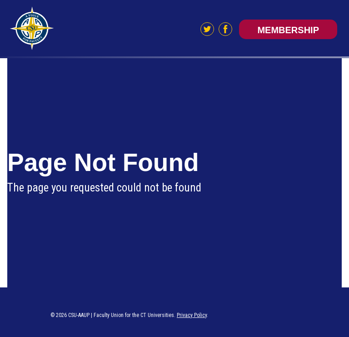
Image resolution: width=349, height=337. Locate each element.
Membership (288, 30)
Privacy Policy (192, 315)
